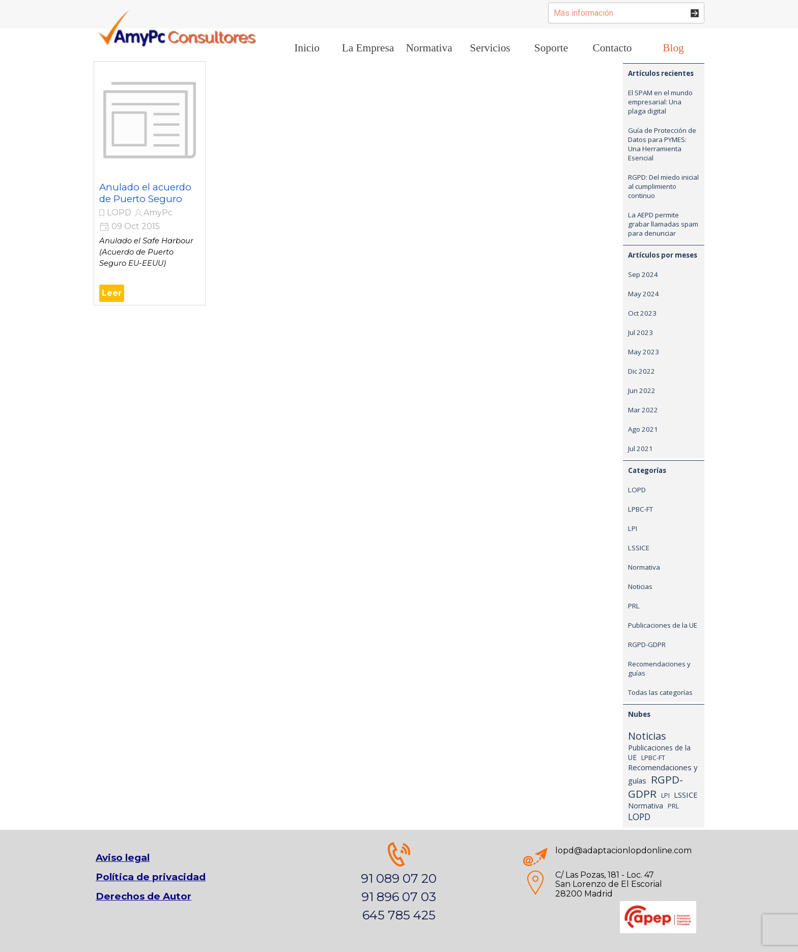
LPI (632, 528)
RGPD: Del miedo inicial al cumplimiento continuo (663, 186)
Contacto (612, 48)
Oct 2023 (642, 313)
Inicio (307, 48)
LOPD (119, 212)
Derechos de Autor (143, 896)
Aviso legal (123, 857)
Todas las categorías (660, 692)
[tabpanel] (398, 883)
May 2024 (643, 293)
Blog (673, 48)
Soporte (551, 48)
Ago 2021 (643, 429)
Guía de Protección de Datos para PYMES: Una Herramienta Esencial (662, 144)
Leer (112, 293)
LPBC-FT (640, 509)
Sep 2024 (643, 274)
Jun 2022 (642, 390)
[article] (150, 183)
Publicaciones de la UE (662, 625)
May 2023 (643, 351)
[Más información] (626, 13)
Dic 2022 (641, 371)
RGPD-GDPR (647, 644)
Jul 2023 (640, 332)
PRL (634, 605)
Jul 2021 (640, 448)
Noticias (640, 586)
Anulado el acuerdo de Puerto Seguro (145, 193)
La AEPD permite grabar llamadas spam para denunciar (663, 224)
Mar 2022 (643, 409)
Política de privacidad (151, 877)
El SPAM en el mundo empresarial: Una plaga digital (660, 102)
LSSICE (638, 547)
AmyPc (158, 212)
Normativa (644, 567)
